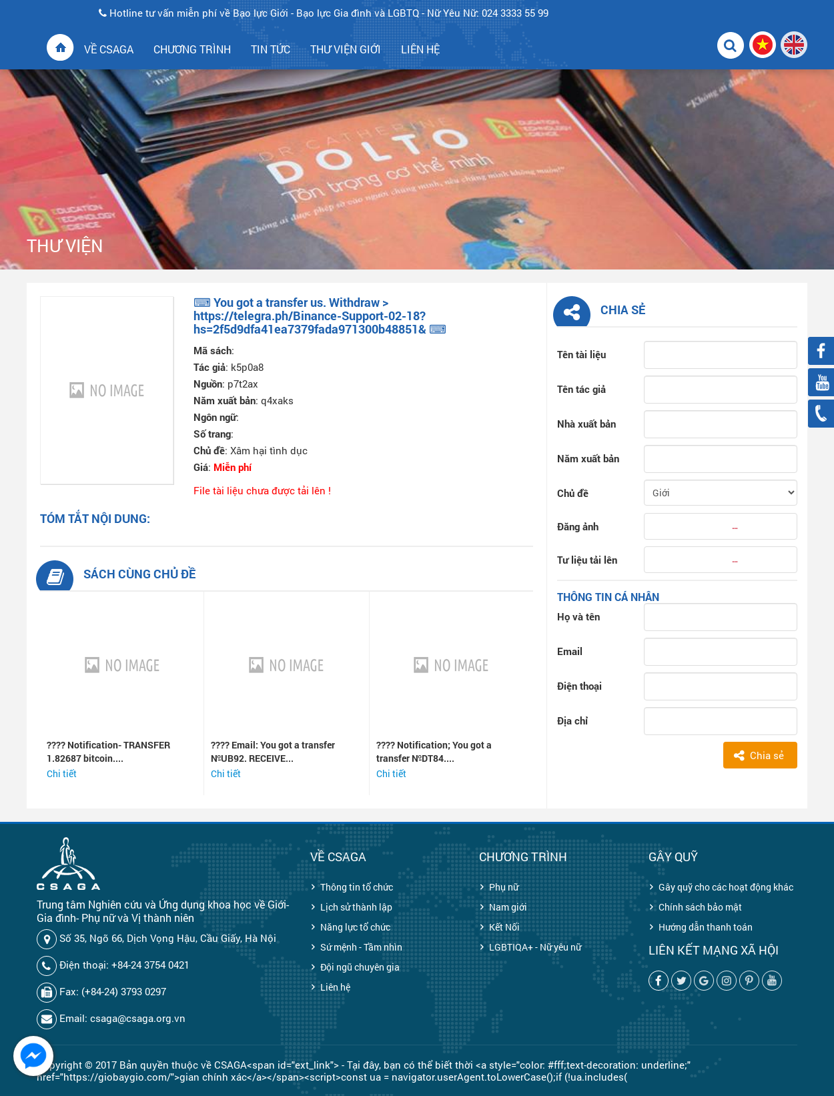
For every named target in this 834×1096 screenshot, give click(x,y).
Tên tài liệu (581, 354)
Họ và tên (578, 616)
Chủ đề (572, 493)
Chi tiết (62, 773)
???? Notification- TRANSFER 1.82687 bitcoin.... (108, 751)
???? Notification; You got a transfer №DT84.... (434, 751)
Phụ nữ (503, 887)
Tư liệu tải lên (587, 559)
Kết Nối (504, 927)
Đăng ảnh (577, 526)
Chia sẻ (767, 755)
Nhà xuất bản (586, 423)
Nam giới (508, 907)
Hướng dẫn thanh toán (706, 927)
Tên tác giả (581, 389)
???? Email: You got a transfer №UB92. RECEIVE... (273, 751)
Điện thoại (579, 685)
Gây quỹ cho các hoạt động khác (726, 887)
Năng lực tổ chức (355, 927)
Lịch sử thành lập (356, 907)
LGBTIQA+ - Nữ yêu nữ (535, 947)
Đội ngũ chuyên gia (360, 967)
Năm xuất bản (588, 458)
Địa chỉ (572, 720)
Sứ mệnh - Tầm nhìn (361, 947)
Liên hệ (335, 987)
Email (569, 651)
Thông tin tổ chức (356, 887)
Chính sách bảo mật (700, 907)
